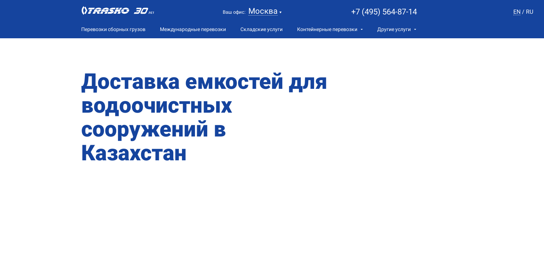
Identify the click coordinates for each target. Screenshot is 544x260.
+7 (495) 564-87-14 (384, 11)
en (517, 12)
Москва (263, 11)
